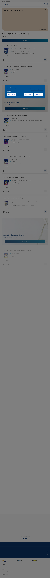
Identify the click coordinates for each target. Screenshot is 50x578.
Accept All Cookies (28, 94)
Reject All (38, 94)
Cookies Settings (11, 94)
